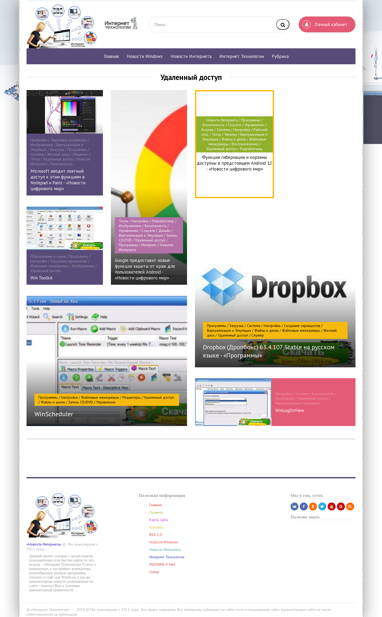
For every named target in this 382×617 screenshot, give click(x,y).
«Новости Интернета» (44, 540)
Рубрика (280, 56)
